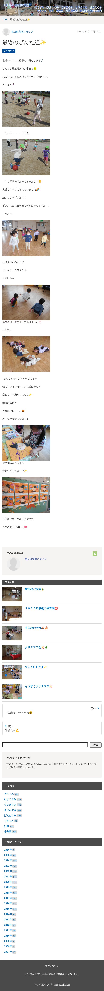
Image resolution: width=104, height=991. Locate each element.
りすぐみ (41, 10)
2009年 (8, 941)
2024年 (8, 860)
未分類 (59, 10)
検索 (95, 745)
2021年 (8, 876)
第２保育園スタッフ (22, 31)
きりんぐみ (81, 7)
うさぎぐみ (67, 7)
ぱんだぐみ (96, 7)
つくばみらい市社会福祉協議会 (39, 974)
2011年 (8, 930)
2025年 (8, 855)
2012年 (8, 925)
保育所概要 (72, 10)
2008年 (8, 946)
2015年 (8, 909)
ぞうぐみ (39, 7)
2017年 (8, 898)
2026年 (8, 849)
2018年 (8, 892)
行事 (51, 10)
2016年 (8, 903)
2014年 (8, 914)
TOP (4, 19)
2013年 (8, 919)
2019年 (8, 887)
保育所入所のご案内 (91, 10)
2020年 (8, 882)
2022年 (8, 871)
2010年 (8, 935)
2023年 (8, 866)
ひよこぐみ (52, 7)
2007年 (8, 952)
